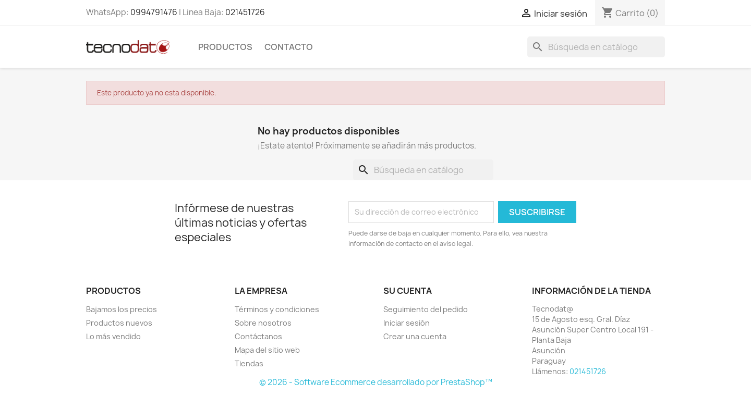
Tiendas (249, 363)
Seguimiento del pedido (425, 309)
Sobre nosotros (263, 323)
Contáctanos (258, 336)
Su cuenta (407, 290)
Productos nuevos (119, 323)
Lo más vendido (113, 336)
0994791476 (153, 12)
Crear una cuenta (414, 336)
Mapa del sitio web (267, 350)
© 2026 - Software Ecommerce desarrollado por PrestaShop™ (375, 382)
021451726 (245, 12)
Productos (225, 47)
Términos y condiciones (277, 309)
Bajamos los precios (121, 309)
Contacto (288, 47)
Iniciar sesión (406, 323)
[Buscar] (596, 46)
